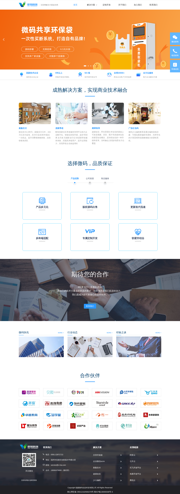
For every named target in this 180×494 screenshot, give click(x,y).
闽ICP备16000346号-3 (103, 492)
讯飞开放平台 (135, 468)
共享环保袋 (97, 455)
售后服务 (105, 178)
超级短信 (97, 474)
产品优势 (75, 178)
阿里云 (132, 455)
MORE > (30, 333)
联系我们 (154, 5)
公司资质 (90, 178)
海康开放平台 (135, 474)
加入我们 (138, 5)
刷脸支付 (97, 468)
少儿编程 (97, 480)
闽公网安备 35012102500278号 (80, 492)
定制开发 (107, 5)
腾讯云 (132, 480)
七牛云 (132, 461)
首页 (75, 5)
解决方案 (92, 5)
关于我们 (122, 5)
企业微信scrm (99, 461)
